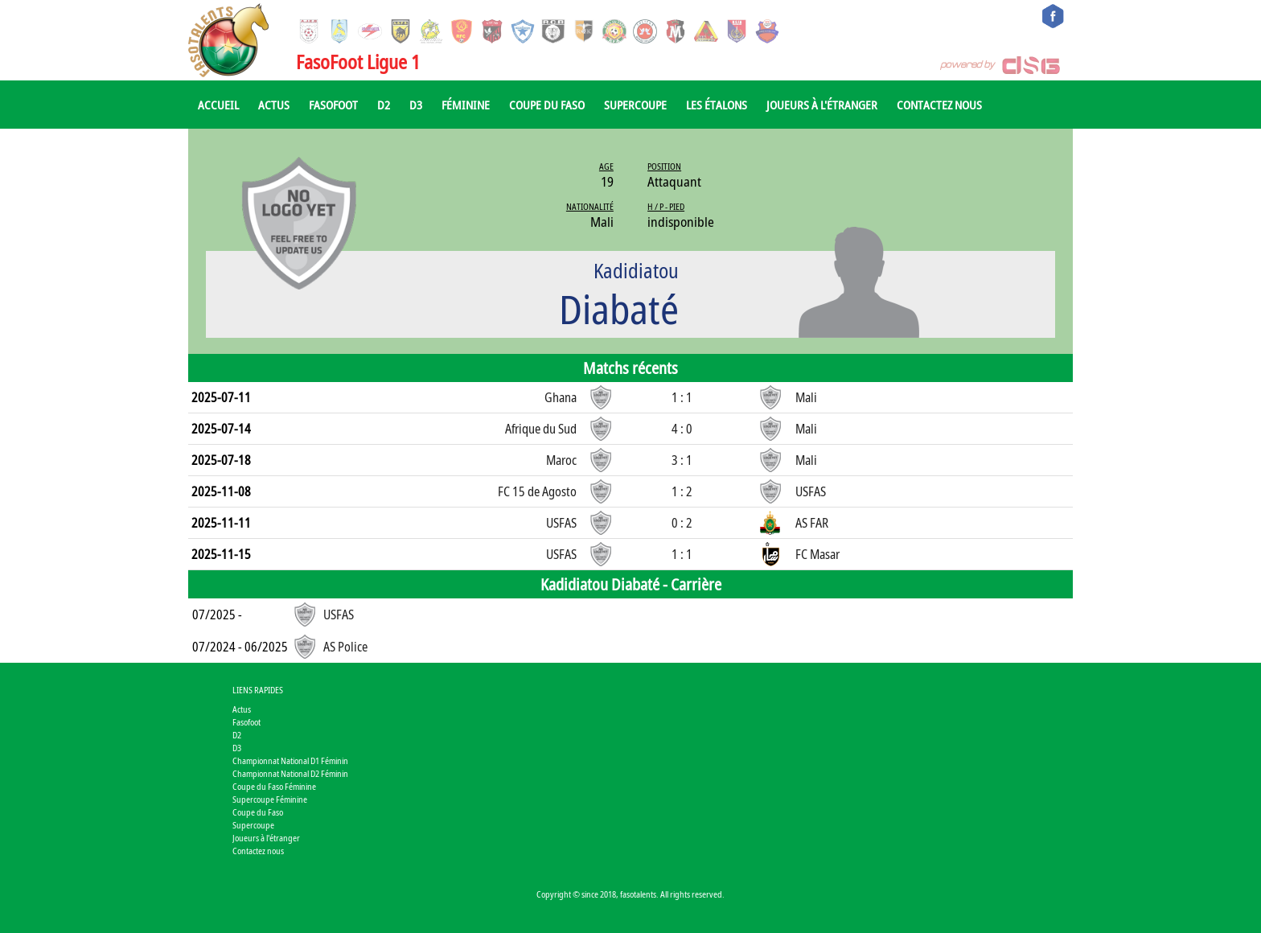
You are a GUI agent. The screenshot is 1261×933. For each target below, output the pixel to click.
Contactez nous (939, 105)
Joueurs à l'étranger (821, 105)
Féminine (466, 105)
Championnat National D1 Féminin (290, 760)
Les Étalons (716, 105)
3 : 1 (682, 460)
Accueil (218, 105)
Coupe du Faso (547, 105)
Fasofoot (333, 105)
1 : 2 (682, 491)
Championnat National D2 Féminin (290, 773)
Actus (274, 105)
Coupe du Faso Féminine (274, 786)
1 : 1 (682, 397)
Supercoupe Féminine (269, 799)
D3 (415, 105)
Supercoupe (635, 105)
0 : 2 (682, 523)
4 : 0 (682, 429)
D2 (383, 105)
